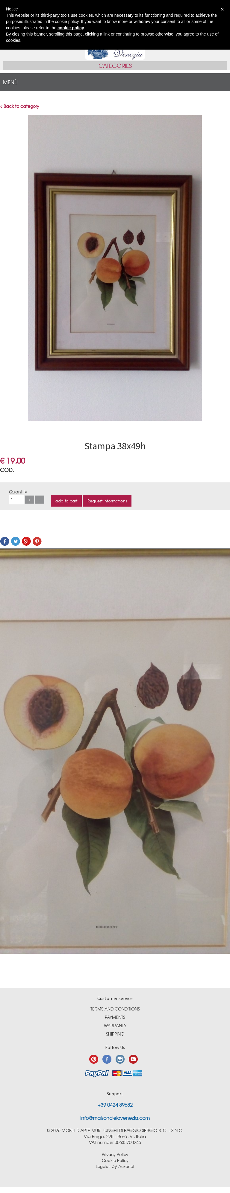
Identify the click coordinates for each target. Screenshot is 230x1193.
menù (10, 82)
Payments (115, 1017)
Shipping (115, 1034)
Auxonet (126, 1166)
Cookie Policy (115, 1160)
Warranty (115, 1025)
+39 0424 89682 (115, 1104)
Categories (115, 66)
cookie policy (71, 27)
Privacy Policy (115, 1154)
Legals (102, 1166)
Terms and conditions (115, 1009)
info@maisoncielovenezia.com (115, 1117)
